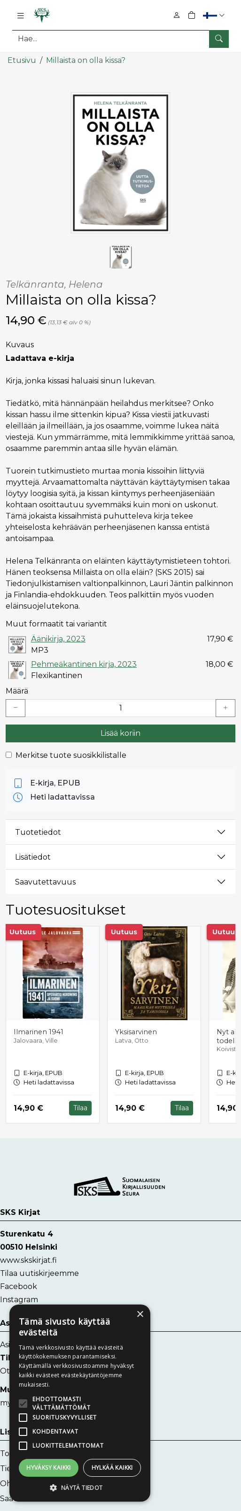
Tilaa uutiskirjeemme (39, 1272)
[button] (215, 15)
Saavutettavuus (45, 881)
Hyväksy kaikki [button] (48, 1468)
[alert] (79, 1403)
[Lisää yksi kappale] (225, 708)
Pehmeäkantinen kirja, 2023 (84, 663)
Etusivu (22, 59)
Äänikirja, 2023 (58, 638)
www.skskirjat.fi (28, 1259)
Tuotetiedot (38, 831)
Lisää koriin (120, 732)
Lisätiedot (33, 856)
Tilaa (80, 1107)
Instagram (19, 1299)
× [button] (139, 1314)
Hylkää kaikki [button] (112, 1468)
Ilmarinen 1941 (38, 1031)
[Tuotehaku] (120, 38)
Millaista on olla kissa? (85, 59)
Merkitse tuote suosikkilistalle (71, 754)
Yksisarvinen (136, 1031)
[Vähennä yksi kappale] (15, 708)
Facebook (18, 1286)
